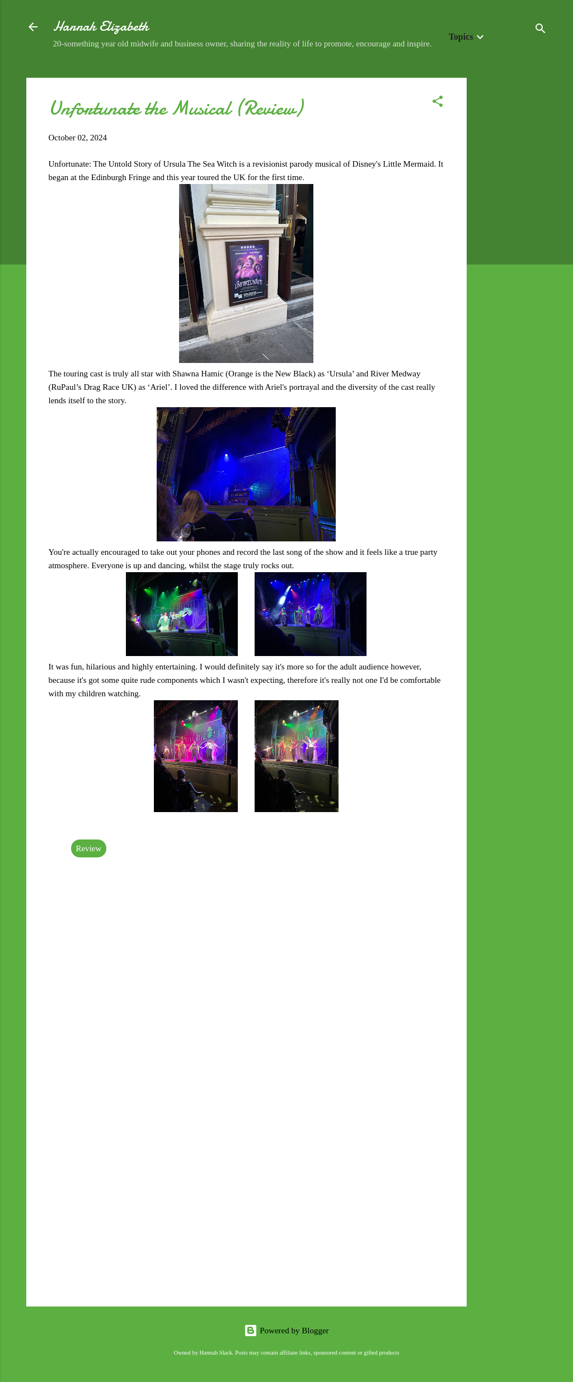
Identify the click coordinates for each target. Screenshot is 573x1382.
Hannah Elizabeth (100, 26)
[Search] (540, 30)
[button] (437, 103)
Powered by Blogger (286, 1330)
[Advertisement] (511, 245)
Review (89, 848)
